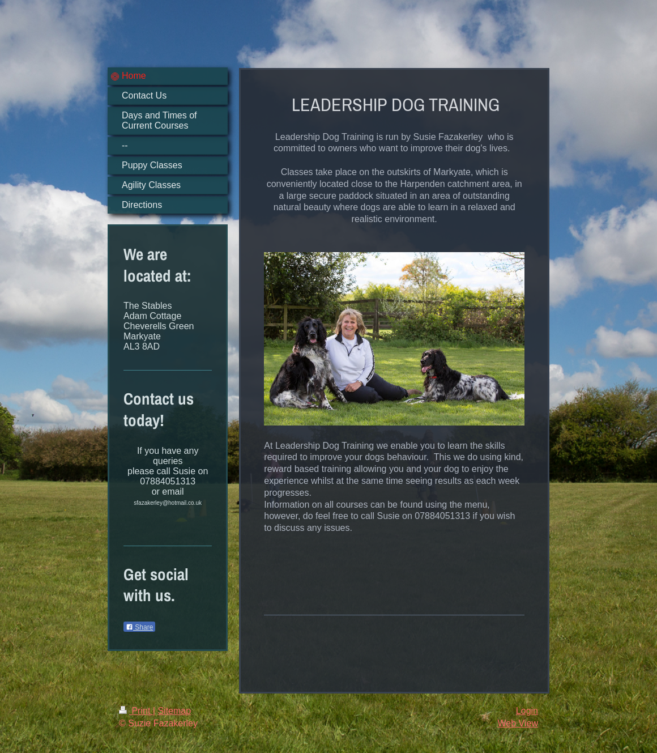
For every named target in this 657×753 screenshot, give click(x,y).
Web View (518, 723)
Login (527, 711)
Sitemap (174, 711)
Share (139, 627)
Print (136, 711)
